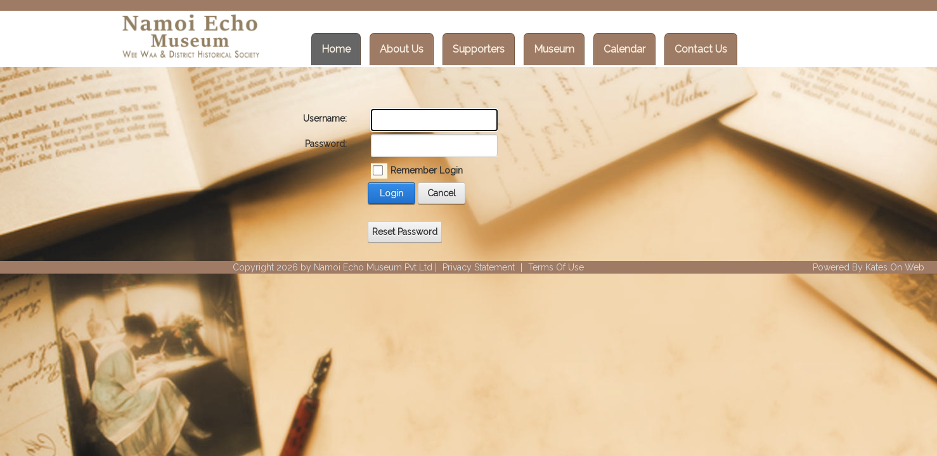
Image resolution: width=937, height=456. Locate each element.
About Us (401, 49)
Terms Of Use (556, 267)
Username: (325, 118)
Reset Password (404, 232)
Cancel (441, 193)
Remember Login (427, 170)
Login (391, 193)
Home (336, 49)
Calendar (624, 49)
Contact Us (701, 49)
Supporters (479, 49)
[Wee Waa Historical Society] (189, 38)
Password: (326, 144)
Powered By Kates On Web (868, 267)
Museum (554, 49)
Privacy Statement (479, 267)
